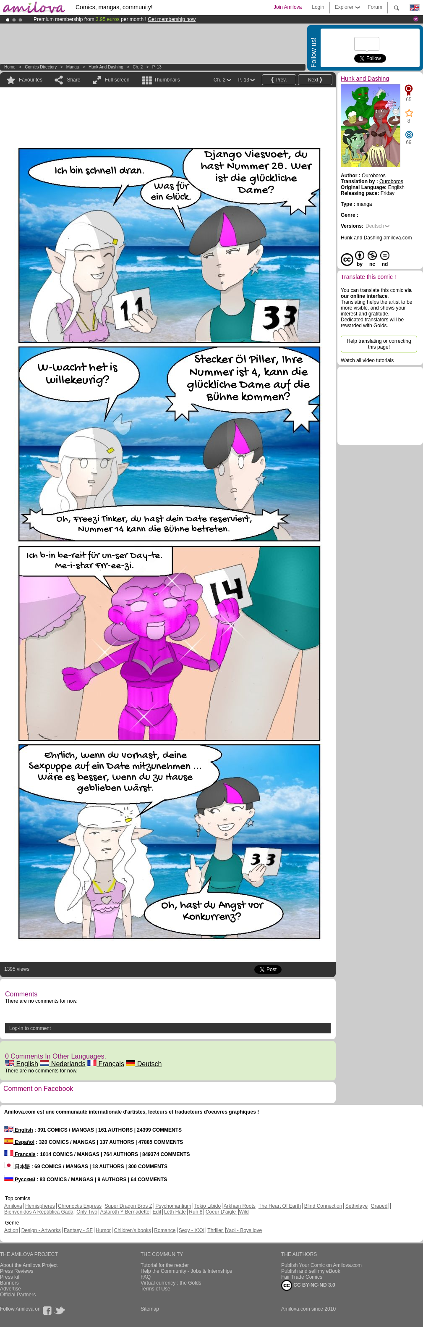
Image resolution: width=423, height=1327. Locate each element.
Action (11, 1230)
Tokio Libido (207, 1206)
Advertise (10, 1289)
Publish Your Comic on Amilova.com (321, 1265)
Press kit (9, 1277)
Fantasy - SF (78, 1230)
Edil (157, 1212)
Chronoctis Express (80, 1206)
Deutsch (144, 1063)
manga (72, 67)
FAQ (146, 1277)
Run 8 (195, 1212)
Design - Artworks (41, 1230)
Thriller (215, 1230)
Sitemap (150, 1309)
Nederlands (62, 1063)
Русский (19, 1179)
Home (10, 67)
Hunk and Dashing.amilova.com (376, 238)
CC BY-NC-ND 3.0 (308, 1285)
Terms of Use (155, 1289)
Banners (9, 1283)
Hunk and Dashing (106, 67)
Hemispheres (40, 1206)
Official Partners (18, 1295)
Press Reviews (16, 1271)
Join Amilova (288, 7)
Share (73, 80)
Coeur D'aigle (222, 1212)
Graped (379, 1206)
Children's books (132, 1230)
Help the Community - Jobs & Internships (186, 1271)
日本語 (17, 1166)
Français (105, 1063)
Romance (164, 1230)
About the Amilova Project (28, 1265)
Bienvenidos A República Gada (38, 1212)
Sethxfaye (356, 1206)
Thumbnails (167, 80)
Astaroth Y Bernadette (125, 1212)
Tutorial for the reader (165, 1265)
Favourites (30, 80)
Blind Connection (323, 1206)
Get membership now (172, 19)
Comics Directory (41, 67)
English (21, 1063)
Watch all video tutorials (367, 360)
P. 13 (157, 67)
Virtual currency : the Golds (171, 1283)
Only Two (86, 1212)
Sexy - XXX (191, 1230)
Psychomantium (173, 1206)
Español (19, 1142)
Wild (243, 1212)
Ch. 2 (138, 67)
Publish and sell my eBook (310, 1271)
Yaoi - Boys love (244, 1230)
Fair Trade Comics (301, 1277)
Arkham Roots (240, 1206)
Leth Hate (175, 1212)
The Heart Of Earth (279, 1206)
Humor (103, 1230)
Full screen (117, 80)
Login (318, 7)
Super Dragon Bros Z (128, 1206)
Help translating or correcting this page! (379, 344)
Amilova (13, 1206)
